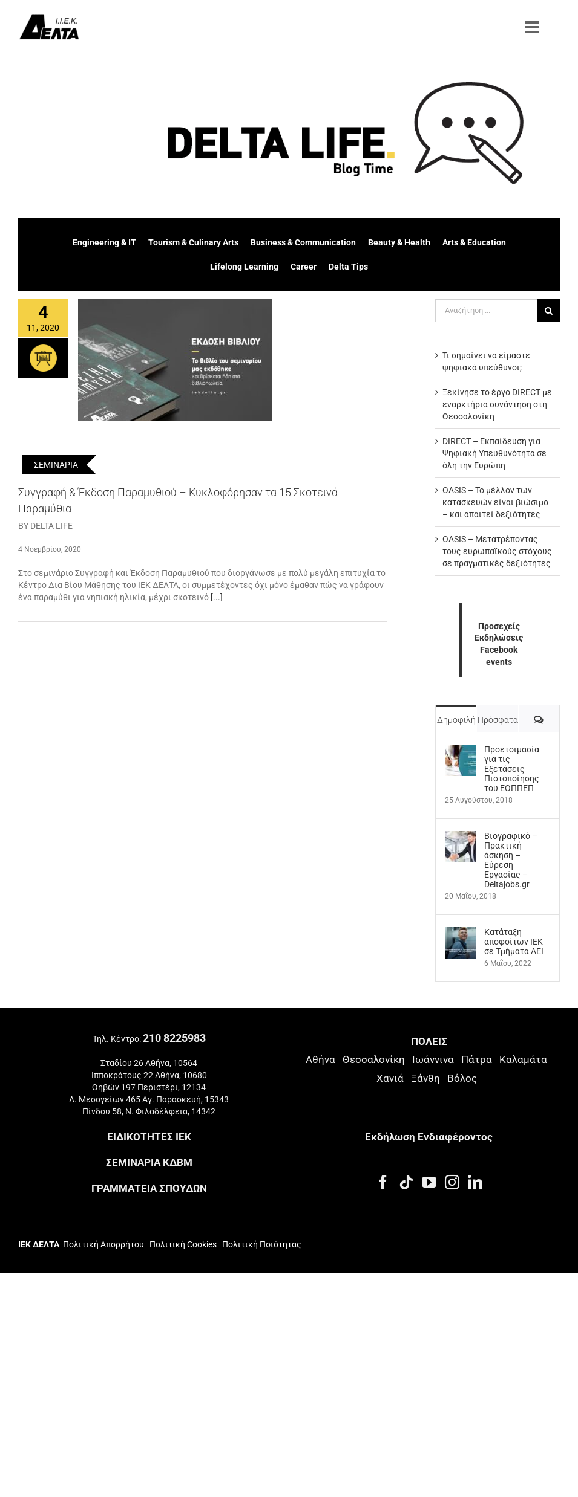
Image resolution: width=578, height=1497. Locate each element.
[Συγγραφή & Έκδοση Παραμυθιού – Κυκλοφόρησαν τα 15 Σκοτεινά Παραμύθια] (175, 360)
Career (304, 266)
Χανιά (390, 1078)
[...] (217, 597)
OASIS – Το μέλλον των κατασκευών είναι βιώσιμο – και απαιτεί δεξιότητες (495, 502)
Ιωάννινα (433, 1059)
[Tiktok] (406, 1182)
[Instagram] (452, 1182)
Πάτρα (476, 1059)
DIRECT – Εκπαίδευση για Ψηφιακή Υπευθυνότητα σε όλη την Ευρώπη (494, 453)
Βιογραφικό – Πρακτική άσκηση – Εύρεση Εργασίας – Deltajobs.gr (510, 860)
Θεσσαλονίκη (374, 1059)
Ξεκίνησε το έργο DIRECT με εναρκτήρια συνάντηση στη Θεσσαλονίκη (497, 404)
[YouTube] (429, 1182)
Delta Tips (348, 266)
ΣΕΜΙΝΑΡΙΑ (56, 465)
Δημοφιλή (456, 720)
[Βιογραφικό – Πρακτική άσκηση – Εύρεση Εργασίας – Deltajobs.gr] (460, 837)
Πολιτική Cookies (183, 1244)
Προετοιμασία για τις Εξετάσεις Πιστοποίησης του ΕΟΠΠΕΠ (511, 769)
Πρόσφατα (498, 720)
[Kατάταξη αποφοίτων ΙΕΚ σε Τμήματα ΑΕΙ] (460, 933)
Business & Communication (303, 242)
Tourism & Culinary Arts (193, 242)
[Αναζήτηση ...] (486, 310)
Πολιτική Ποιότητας (260, 1244)
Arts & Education (474, 242)
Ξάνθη (425, 1078)
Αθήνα (320, 1059)
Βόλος (462, 1078)
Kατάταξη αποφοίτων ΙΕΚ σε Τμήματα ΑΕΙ (514, 941)
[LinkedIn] (475, 1182)
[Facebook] (383, 1182)
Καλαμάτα (523, 1059)
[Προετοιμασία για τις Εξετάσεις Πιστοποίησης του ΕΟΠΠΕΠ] (460, 750)
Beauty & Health (399, 242)
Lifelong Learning (244, 266)
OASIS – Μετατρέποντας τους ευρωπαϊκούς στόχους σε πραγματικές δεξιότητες (497, 551)
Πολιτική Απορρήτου (103, 1244)
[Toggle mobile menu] (533, 27)
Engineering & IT (104, 242)
